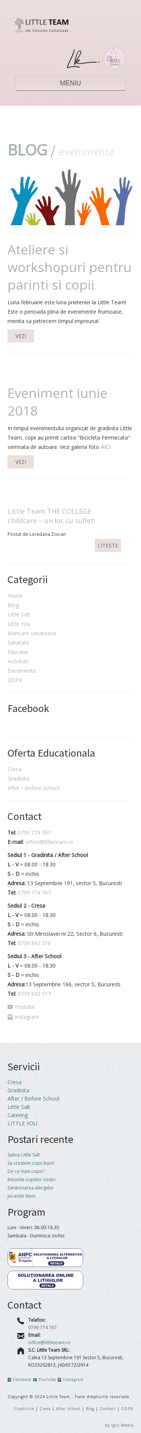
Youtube (21, 1006)
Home (15, 595)
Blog (13, 605)
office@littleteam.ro (49, 841)
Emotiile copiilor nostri (32, 1179)
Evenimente (22, 670)
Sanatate (18, 642)
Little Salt (19, 614)
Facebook (20, 1379)
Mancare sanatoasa (32, 633)
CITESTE (107, 545)
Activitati (18, 661)
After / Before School (33, 787)
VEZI (20, 336)
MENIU (70, 83)
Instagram (23, 1016)
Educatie (18, 651)
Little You (19, 623)
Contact (108, 1408)
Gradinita (18, 778)
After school (69, 1408)
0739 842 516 (34, 943)
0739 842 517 (34, 993)
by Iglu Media (119, 1425)
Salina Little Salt (24, 1155)
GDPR (15, 680)
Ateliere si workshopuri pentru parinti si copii (70, 267)
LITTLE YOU (22, 1123)
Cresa (14, 769)
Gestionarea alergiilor (31, 1188)
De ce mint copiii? (26, 1171)
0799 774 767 (34, 832)
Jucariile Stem (22, 1196)
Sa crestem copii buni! (31, 1163)
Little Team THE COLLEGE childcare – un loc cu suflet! (51, 516)
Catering (18, 1115)
